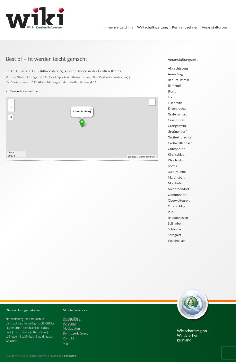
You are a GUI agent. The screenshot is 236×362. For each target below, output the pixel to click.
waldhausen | (46, 336)
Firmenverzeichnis (118, 27)
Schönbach (176, 229)
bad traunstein (34, 319)
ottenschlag (39, 332)
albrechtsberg (14, 319)
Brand (172, 91)
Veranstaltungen (215, 27)
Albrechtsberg (178, 68)
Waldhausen (176, 240)
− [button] (11, 107)
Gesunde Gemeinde (24, 91)
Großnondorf (177, 131)
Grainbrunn (176, 120)
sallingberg (12, 336)
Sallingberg (176, 223)
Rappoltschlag (178, 217)
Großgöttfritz (177, 126)
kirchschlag (31, 327)
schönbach (28, 336)
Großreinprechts (179, 137)
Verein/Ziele (71, 318)
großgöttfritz (46, 323)
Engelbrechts (177, 108)
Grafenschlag (177, 114)
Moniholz (174, 183)
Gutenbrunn (176, 149)
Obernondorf (177, 194)
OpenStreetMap (147, 156)
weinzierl (11, 341)
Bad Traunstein (178, 80)
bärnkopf (11, 323)
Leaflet (131, 156)
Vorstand (69, 323)
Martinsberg (176, 177)
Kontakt (68, 338)
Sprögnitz (174, 235)
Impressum (69, 355)
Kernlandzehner (185, 27)
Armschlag (175, 74)
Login (67, 343)
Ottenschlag (176, 206)
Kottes (172, 166)
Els (170, 97)
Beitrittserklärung (75, 333)
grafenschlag (27, 323)
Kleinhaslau (176, 160)
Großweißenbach (180, 143)
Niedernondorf (178, 189)
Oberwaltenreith (180, 200)
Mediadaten (71, 328)
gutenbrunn (14, 327)
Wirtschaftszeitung (152, 27)
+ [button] (11, 101)
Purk (171, 212)
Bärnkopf (174, 85)
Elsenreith (175, 103)
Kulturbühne (177, 172)
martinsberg (21, 332)
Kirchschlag (176, 154)
